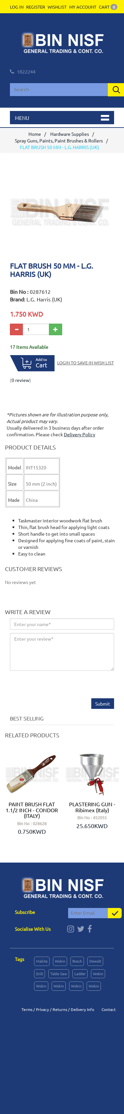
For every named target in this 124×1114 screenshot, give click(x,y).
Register (35, 7)
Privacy (42, 1009)
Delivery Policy (79, 434)
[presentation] (60, 685)
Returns (60, 1009)
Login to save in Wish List (85, 362)
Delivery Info (82, 1009)
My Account (82, 7)
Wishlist (57, 7)
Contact (109, 1009)
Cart (108, 7)
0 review (20, 380)
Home (34, 134)
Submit (102, 704)
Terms (26, 1009)
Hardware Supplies (69, 134)
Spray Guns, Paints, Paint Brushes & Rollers (59, 140)
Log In (16, 7)
